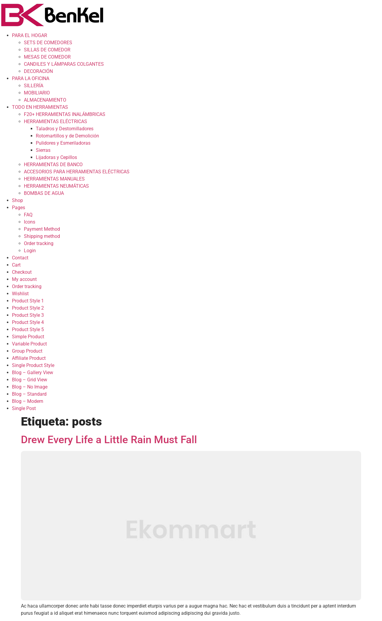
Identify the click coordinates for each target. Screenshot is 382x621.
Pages (18, 207)
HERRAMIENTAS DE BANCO (53, 164)
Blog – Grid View (29, 380)
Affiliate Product (29, 358)
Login (30, 250)
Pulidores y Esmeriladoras (63, 143)
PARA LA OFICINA (30, 78)
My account (24, 279)
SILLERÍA (33, 85)
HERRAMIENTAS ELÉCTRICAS (55, 121)
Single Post (24, 408)
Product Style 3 (28, 315)
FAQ (28, 215)
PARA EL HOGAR (29, 35)
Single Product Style (33, 365)
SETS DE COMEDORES (48, 42)
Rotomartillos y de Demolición (67, 136)
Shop (17, 200)
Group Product (27, 351)
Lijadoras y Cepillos (56, 157)
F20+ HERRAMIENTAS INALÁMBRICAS (64, 114)
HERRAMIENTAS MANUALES (54, 179)
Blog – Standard (29, 394)
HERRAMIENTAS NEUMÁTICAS (56, 186)
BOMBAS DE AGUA (44, 193)
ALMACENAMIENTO (45, 100)
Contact (20, 258)
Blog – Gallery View (32, 372)
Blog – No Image (29, 387)
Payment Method (42, 229)
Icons (29, 222)
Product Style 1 (28, 301)
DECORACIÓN (38, 71)
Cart (16, 265)
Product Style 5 (28, 329)
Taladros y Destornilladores (64, 128)
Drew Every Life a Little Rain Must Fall (109, 440)
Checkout (22, 272)
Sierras (43, 150)
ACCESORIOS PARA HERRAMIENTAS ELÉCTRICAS (77, 172)
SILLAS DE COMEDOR (47, 50)
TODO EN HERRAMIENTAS (40, 107)
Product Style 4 (28, 322)
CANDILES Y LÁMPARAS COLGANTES (64, 64)
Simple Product (28, 336)
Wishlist (20, 293)
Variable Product (29, 344)
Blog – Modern (27, 401)
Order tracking (38, 243)
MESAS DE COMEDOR (47, 57)
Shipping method (42, 236)
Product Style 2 (28, 308)
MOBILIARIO (37, 93)
